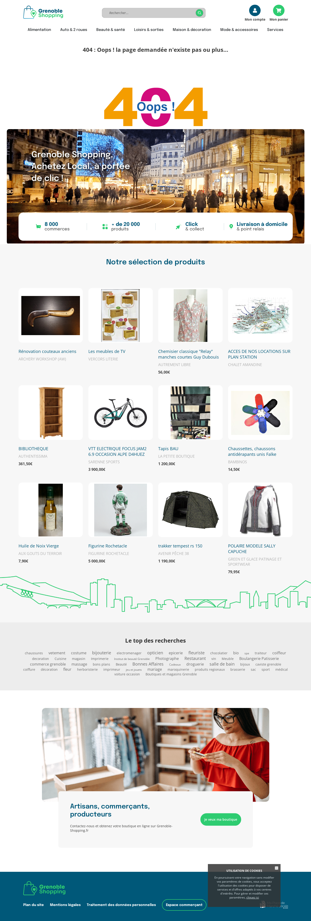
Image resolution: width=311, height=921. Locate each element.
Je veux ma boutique (220, 819)
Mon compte (255, 19)
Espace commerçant (184, 905)
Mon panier (279, 19)
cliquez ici (252, 897)
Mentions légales (65, 905)
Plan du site (33, 905)
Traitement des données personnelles (121, 905)
